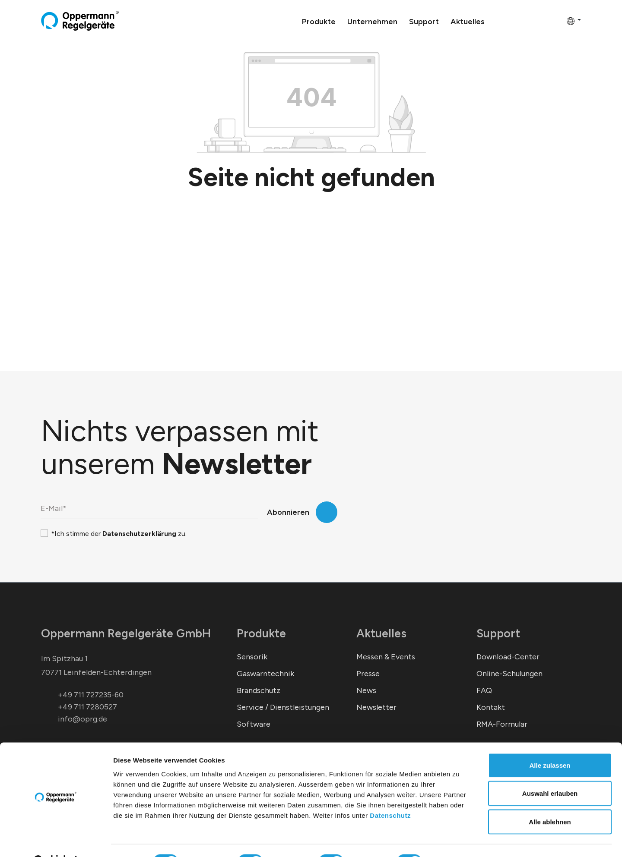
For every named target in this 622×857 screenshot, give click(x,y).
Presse (368, 673)
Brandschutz (258, 690)
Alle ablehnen (550, 800)
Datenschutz (390, 793)
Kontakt (490, 707)
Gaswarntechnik (265, 673)
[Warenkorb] (557, 20)
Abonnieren (288, 512)
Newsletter (376, 707)
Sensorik (252, 657)
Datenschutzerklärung (139, 533)
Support (498, 633)
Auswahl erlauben (550, 772)
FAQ (484, 690)
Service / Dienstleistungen (283, 707)
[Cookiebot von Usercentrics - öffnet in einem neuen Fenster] (56, 840)
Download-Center (507, 657)
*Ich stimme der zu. (119, 533)
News (366, 690)
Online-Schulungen (509, 673)
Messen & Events (385, 657)
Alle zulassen (549, 743)
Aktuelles (381, 633)
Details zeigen (459, 840)
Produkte (261, 633)
